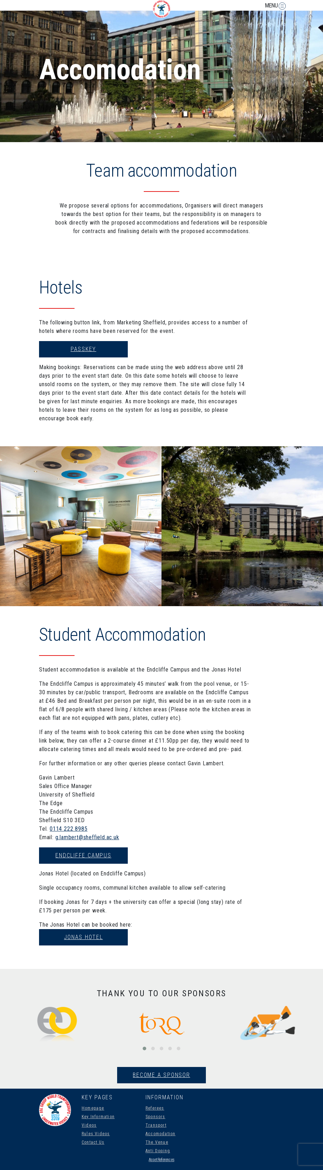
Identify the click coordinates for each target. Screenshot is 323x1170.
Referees (155, 1108)
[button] (144, 1048)
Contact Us (93, 1142)
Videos (89, 1125)
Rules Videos (96, 1133)
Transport (156, 1125)
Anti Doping (158, 1150)
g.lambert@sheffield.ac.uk (87, 837)
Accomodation (160, 1133)
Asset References (161, 1159)
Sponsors (155, 1116)
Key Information (98, 1116)
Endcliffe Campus (83, 855)
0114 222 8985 (68, 828)
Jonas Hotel (83, 937)
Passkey (83, 349)
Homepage (93, 1108)
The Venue (157, 1142)
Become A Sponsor (161, 1075)
